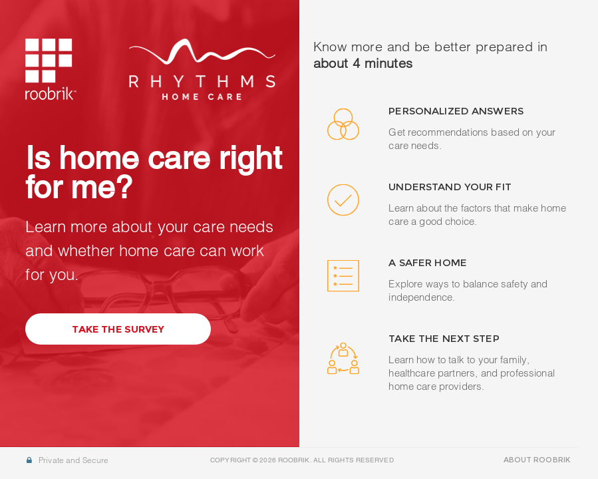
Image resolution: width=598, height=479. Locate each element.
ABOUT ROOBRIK (537, 459)
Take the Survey (118, 329)
